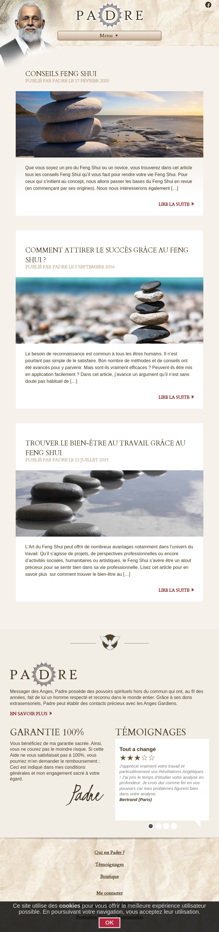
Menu (109, 35)
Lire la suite (174, 204)
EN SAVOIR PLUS (28, 714)
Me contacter (109, 893)
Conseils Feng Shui (61, 73)
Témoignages (109, 864)
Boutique (109, 876)
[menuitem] (109, 35)
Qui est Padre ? (109, 852)
